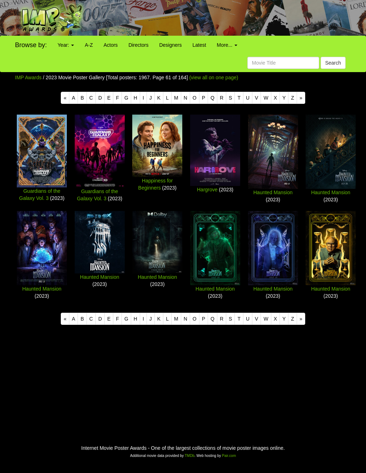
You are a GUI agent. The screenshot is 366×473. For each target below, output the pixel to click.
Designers (170, 45)
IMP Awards (28, 77)
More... (227, 45)
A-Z (89, 45)
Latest (199, 45)
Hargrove (207, 189)
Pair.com (229, 456)
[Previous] (65, 98)
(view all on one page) (213, 77)
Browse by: (31, 45)
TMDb (189, 456)
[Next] (301, 98)
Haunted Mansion (273, 192)
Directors (138, 45)
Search (333, 63)
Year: (66, 45)
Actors (111, 45)
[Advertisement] (229, 18)
